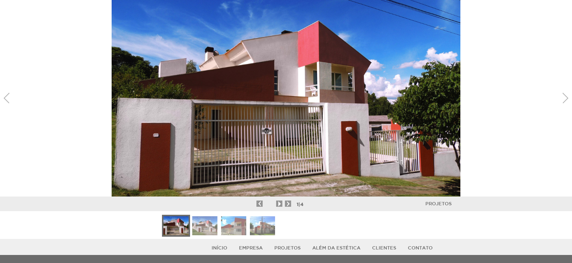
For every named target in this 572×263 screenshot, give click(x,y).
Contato (420, 248)
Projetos (438, 203)
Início (219, 248)
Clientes (384, 248)
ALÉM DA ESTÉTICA (336, 248)
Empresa (251, 248)
